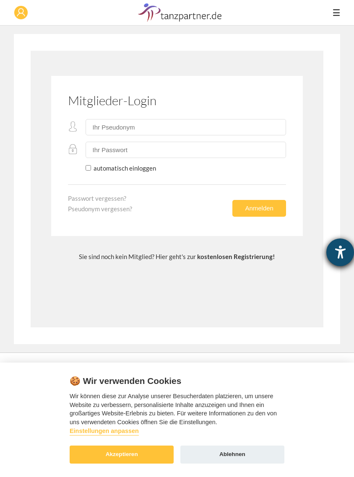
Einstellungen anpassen (104, 431)
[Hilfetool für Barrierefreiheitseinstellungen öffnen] (340, 252)
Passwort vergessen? (97, 198)
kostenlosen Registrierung (235, 256)
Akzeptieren (122, 454)
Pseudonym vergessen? (100, 209)
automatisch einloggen (124, 168)
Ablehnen (232, 454)
